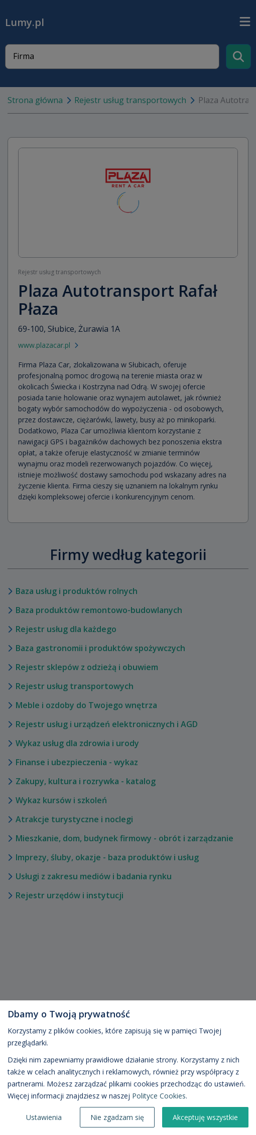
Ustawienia (44, 1117)
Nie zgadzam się (117, 1117)
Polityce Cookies (159, 1095)
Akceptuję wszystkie (205, 1117)
